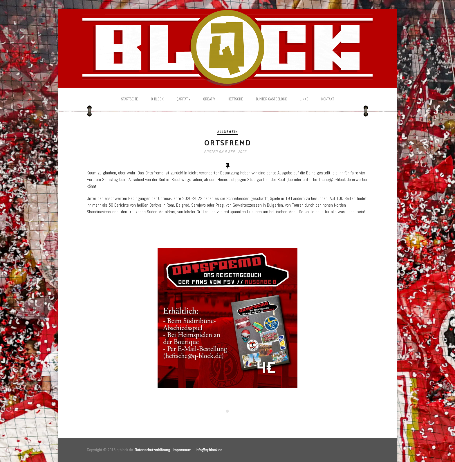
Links (304, 99)
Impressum (182, 449)
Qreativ (209, 99)
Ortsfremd (227, 142)
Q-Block (157, 99)
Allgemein (227, 131)
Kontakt (327, 99)
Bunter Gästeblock (271, 99)
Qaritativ (183, 99)
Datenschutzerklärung (152, 449)
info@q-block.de (209, 449)
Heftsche (235, 99)
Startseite (129, 99)
